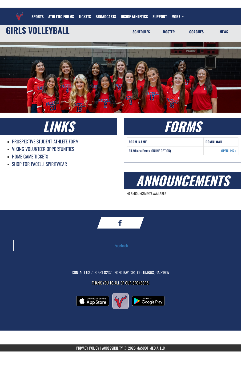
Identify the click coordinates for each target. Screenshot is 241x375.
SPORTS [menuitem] (38, 16)
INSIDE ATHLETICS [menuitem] (134, 16)
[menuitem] (61, 16)
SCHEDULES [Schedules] (141, 31)
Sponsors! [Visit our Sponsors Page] (141, 283)
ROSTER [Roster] (169, 31)
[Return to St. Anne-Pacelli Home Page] (19, 14)
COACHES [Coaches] (196, 31)
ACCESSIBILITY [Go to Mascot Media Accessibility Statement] (112, 348)
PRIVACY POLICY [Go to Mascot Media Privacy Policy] (87, 348)
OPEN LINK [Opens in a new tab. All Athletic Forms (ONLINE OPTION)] (228, 150)
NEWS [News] (224, 31)
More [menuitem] (178, 16)
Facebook (121, 245)
